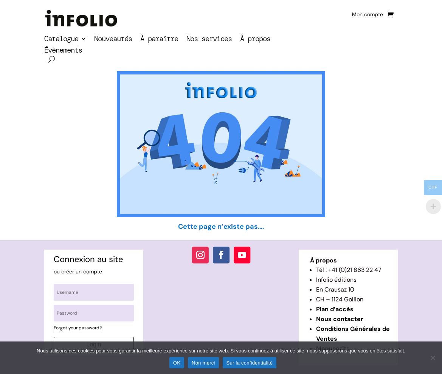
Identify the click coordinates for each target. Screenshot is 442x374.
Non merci (203, 363)
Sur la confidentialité (249, 363)
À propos (255, 39)
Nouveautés (113, 39)
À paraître (159, 39)
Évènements (63, 51)
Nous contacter (339, 319)
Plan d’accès (335, 309)
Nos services (209, 39)
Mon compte (367, 15)
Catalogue (61, 39)
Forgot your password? (78, 328)
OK (176, 363)
